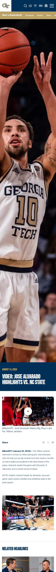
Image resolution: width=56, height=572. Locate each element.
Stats (48, 15)
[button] (26, 6)
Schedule (29, 15)
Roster (40, 15)
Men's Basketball (12, 15)
